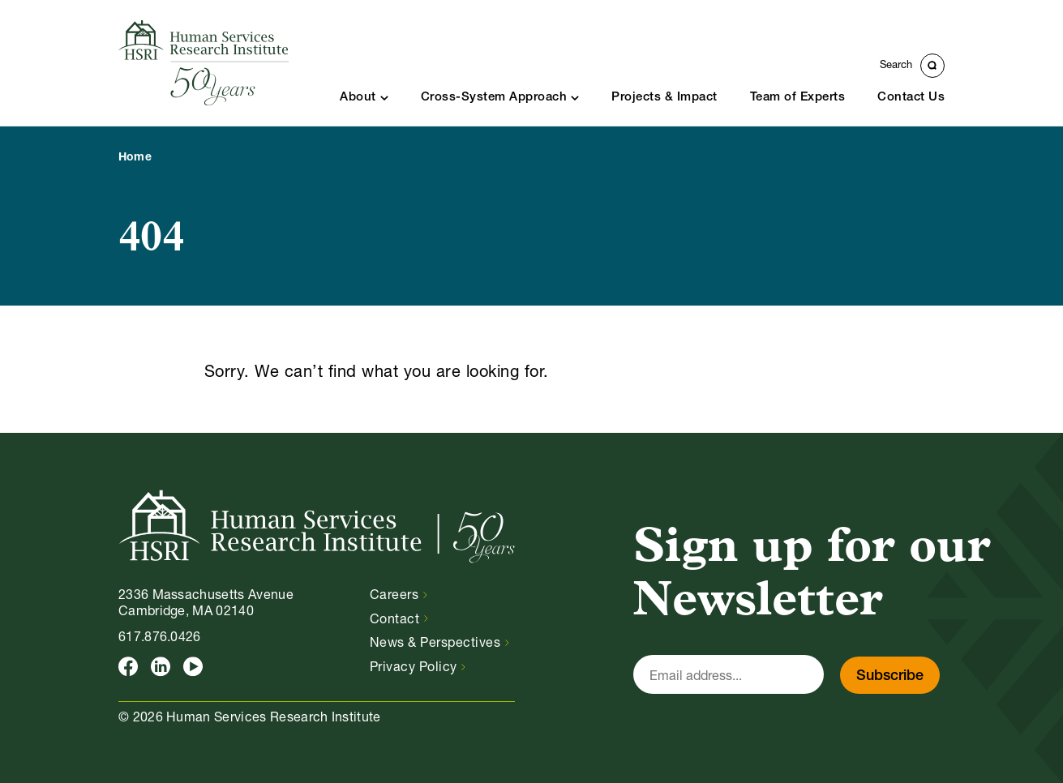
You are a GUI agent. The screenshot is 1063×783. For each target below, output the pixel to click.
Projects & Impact (664, 98)
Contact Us (911, 98)
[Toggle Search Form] (912, 65)
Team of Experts (798, 98)
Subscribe (890, 676)
